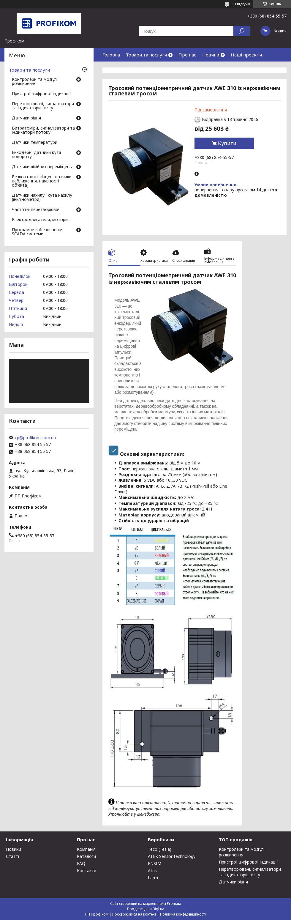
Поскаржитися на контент (134, 914)
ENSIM (154, 863)
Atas (152, 870)
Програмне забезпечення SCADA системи (38, 232)
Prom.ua (174, 903)
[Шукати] (241, 31)
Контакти (113, 68)
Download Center (162, 68)
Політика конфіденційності (183, 914)
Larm (153, 877)
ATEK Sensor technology (171, 856)
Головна (111, 55)
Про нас (187, 55)
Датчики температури (34, 142)
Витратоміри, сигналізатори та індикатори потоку (43, 130)
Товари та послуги (146, 55)
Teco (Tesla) (159, 849)
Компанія (86, 849)
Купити (227, 143)
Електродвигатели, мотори (40, 220)
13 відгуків (241, 4)
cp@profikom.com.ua (35, 437)
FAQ (134, 68)
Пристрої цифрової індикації (41, 94)
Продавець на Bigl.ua (145, 908)
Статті (12, 856)
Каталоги (86, 856)
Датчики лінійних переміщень (42, 167)
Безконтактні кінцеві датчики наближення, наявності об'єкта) (42, 181)
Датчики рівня (26, 118)
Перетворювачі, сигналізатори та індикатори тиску (43, 106)
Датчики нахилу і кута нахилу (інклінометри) (42, 197)
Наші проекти (246, 55)
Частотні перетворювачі (36, 209)
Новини (210, 55)
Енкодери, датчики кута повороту (36, 154)
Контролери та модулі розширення (35, 81)
